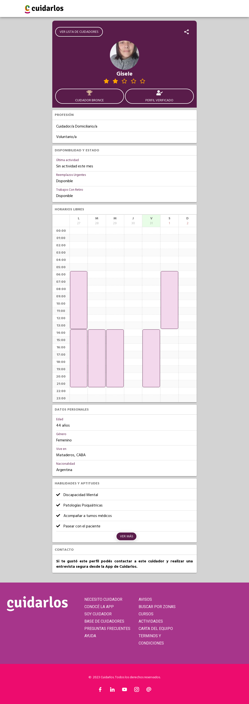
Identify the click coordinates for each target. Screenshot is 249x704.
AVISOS (145, 599)
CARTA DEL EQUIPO (156, 628)
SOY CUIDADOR (98, 614)
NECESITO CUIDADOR (103, 599)
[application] (79, 300)
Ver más (126, 536)
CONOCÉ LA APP (99, 606)
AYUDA (90, 636)
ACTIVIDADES (151, 621)
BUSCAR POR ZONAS (157, 606)
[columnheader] (79, 221)
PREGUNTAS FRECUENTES (107, 628)
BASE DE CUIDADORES (104, 621)
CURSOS (146, 614)
